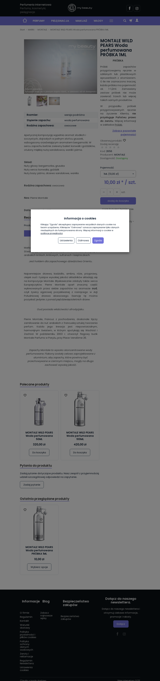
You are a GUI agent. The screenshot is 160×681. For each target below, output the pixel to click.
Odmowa (83, 240)
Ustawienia (66, 240)
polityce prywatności (52, 233)
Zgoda (98, 240)
